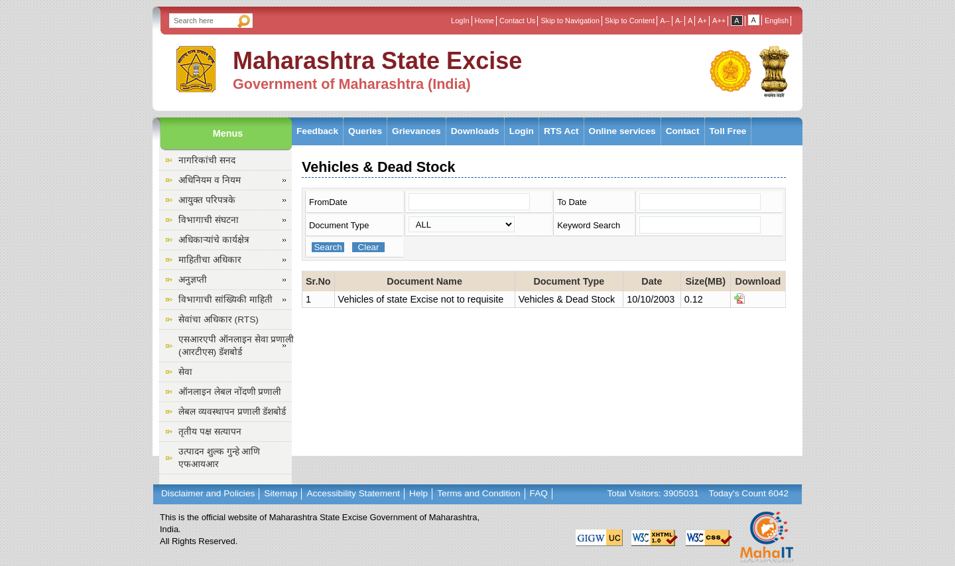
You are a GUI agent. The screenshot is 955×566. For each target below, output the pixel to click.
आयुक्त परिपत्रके (206, 200)
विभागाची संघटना (208, 220)
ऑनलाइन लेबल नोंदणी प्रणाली (229, 392)
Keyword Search (588, 225)
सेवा (185, 372)
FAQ (539, 493)
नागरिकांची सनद (206, 160)
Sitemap (280, 493)
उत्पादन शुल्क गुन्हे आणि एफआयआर (219, 458)
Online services (622, 131)
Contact (683, 131)
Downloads (475, 131)
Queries (365, 131)
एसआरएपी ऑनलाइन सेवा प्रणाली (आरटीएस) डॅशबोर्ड (236, 345)
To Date (572, 202)
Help (418, 493)
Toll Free (728, 131)
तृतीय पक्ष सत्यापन (209, 432)
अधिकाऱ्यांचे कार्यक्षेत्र (213, 240)
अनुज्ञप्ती (192, 280)
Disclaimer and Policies (208, 493)
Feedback (317, 131)
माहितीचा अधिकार (209, 260)
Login (521, 131)
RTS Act (561, 131)
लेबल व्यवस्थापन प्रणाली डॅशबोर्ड (232, 412)
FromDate (328, 202)
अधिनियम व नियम (209, 180)
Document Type (339, 225)
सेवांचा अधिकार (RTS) (218, 319)
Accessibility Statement (353, 493)
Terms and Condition (478, 493)
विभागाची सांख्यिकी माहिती (225, 300)
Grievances (416, 131)
